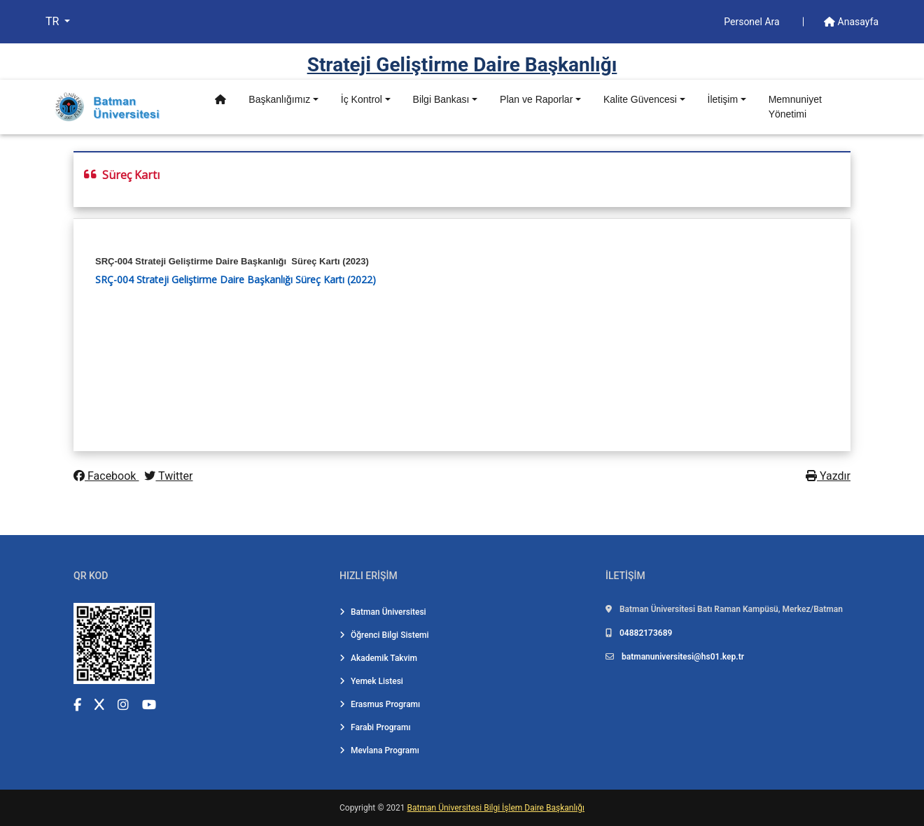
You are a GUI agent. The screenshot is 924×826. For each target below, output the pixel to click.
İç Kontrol (361, 99)
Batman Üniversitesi (383, 612)
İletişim (723, 99)
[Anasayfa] (220, 100)
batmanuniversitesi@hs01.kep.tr (683, 657)
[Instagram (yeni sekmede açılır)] (123, 704)
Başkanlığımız (279, 99)
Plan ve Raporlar (536, 99)
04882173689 (646, 633)
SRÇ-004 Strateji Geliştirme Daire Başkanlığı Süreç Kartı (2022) (235, 279)
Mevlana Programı (379, 750)
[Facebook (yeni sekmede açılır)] (77, 704)
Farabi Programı (375, 727)
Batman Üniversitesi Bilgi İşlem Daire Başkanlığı (495, 808)
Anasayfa (851, 21)
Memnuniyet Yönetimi (795, 107)
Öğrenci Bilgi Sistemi (384, 635)
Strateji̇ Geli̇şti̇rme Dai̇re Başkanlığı (462, 64)
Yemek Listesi (371, 681)
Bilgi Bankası (441, 99)
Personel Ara (753, 21)
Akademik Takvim (378, 658)
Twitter (168, 476)
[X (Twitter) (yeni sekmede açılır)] (99, 704)
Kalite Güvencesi (640, 99)
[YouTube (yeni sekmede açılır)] (149, 704)
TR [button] (54, 21)
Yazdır (828, 476)
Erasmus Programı (380, 704)
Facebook (106, 476)
